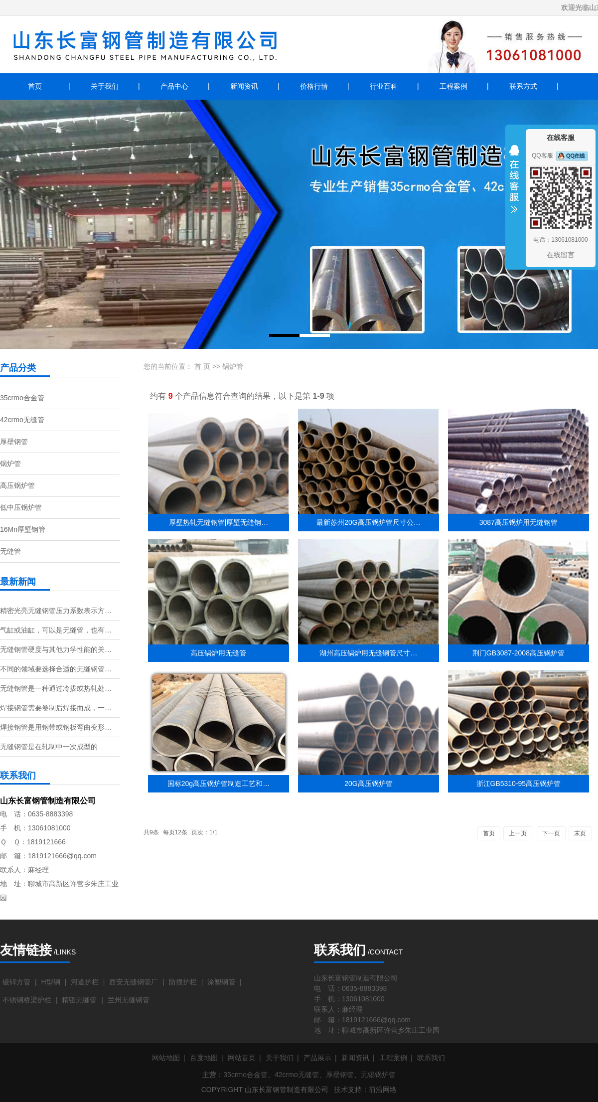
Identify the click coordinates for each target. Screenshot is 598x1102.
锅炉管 (10, 464)
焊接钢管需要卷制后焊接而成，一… (56, 708)
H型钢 (50, 982)
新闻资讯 (244, 86)
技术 (341, 1090)
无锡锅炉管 (378, 1075)
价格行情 (314, 86)
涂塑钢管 (221, 982)
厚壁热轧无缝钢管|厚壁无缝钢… (219, 522)
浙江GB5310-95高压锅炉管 (518, 783)
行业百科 (384, 86)
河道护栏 (85, 982)
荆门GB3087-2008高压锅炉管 (518, 653)
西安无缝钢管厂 (133, 982)
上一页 (518, 833)
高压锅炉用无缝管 (218, 653)
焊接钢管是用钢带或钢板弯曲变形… (56, 727)
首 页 (202, 366)
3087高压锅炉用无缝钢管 (518, 522)
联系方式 (523, 86)
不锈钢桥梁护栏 (26, 1000)
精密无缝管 (79, 1000)
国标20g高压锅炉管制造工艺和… (218, 783)
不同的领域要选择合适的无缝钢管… (56, 669)
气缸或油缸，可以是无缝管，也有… (56, 630)
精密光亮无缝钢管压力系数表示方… (56, 611)
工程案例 (453, 86)
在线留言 (561, 255)
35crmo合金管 (22, 398)
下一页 (551, 833)
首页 (35, 86)
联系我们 (431, 1058)
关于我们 (105, 86)
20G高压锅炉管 (368, 783)
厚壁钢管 (14, 442)
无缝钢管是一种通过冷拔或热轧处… (56, 688)
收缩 (514, 185)
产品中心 (174, 86)
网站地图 (166, 1058)
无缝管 (10, 551)
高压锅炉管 (17, 485)
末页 (580, 833)
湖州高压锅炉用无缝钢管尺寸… (368, 653)
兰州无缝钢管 (129, 1000)
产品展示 (317, 1058)
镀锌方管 (16, 982)
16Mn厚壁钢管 (22, 529)
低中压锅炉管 (21, 507)
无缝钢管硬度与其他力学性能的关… (56, 649)
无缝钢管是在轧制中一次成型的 (49, 747)
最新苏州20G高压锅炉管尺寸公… (368, 522)
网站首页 (242, 1058)
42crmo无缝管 (22, 420)
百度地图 (204, 1058)
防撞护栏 (183, 982)
